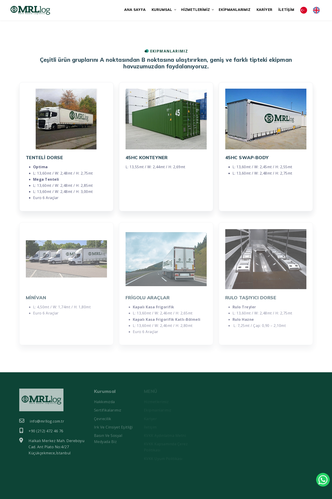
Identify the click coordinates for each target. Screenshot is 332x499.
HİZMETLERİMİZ (195, 9)
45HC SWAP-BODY (247, 157)
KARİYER (265, 9)
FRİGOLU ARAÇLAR (148, 297)
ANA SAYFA (134, 9)
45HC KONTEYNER (147, 157)
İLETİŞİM (286, 9)
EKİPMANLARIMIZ (234, 9)
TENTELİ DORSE (44, 157)
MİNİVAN (36, 297)
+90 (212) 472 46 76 (41, 430)
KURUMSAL (162, 9)
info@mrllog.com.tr (41, 421)
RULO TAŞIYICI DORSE (250, 297)
